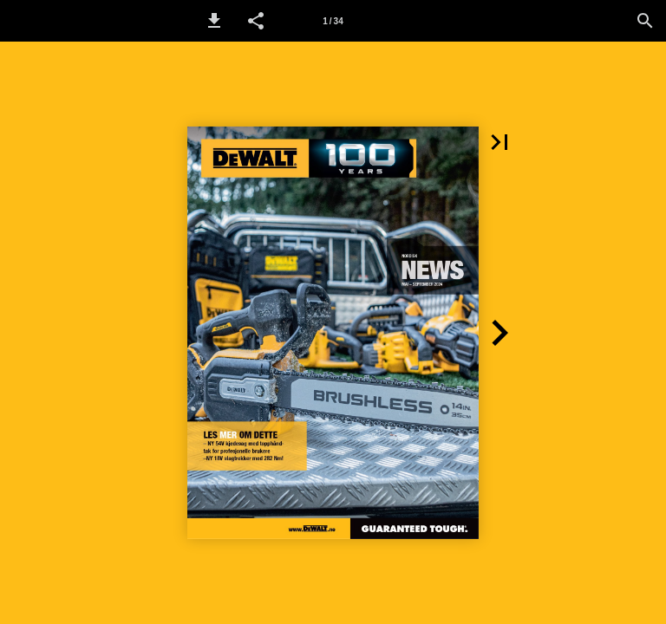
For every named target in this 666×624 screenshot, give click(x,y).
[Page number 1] (333, 21)
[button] (214, 21)
